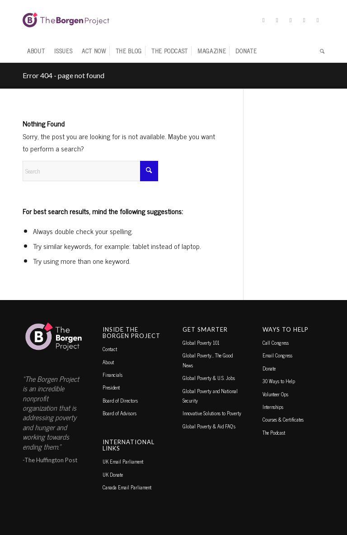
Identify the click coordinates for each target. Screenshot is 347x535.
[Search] (319, 51)
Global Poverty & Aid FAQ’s (209, 426)
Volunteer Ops (275, 394)
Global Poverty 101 (201, 342)
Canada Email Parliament (127, 487)
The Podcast (274, 432)
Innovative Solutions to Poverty (212, 413)
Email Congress (277, 355)
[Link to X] (263, 20)
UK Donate (113, 474)
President (111, 387)
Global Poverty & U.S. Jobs (209, 378)
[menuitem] (36, 51)
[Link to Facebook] (277, 20)
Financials (112, 375)
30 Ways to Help (279, 381)
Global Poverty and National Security (210, 395)
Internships (273, 407)
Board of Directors (120, 400)
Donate (269, 368)
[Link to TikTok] (304, 20)
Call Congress (276, 342)
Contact (110, 349)
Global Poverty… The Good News (208, 360)
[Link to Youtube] (317, 20)
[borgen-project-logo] (66, 20)
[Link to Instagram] (290, 20)
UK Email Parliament (123, 461)
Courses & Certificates (283, 419)
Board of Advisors (119, 413)
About (108, 362)
